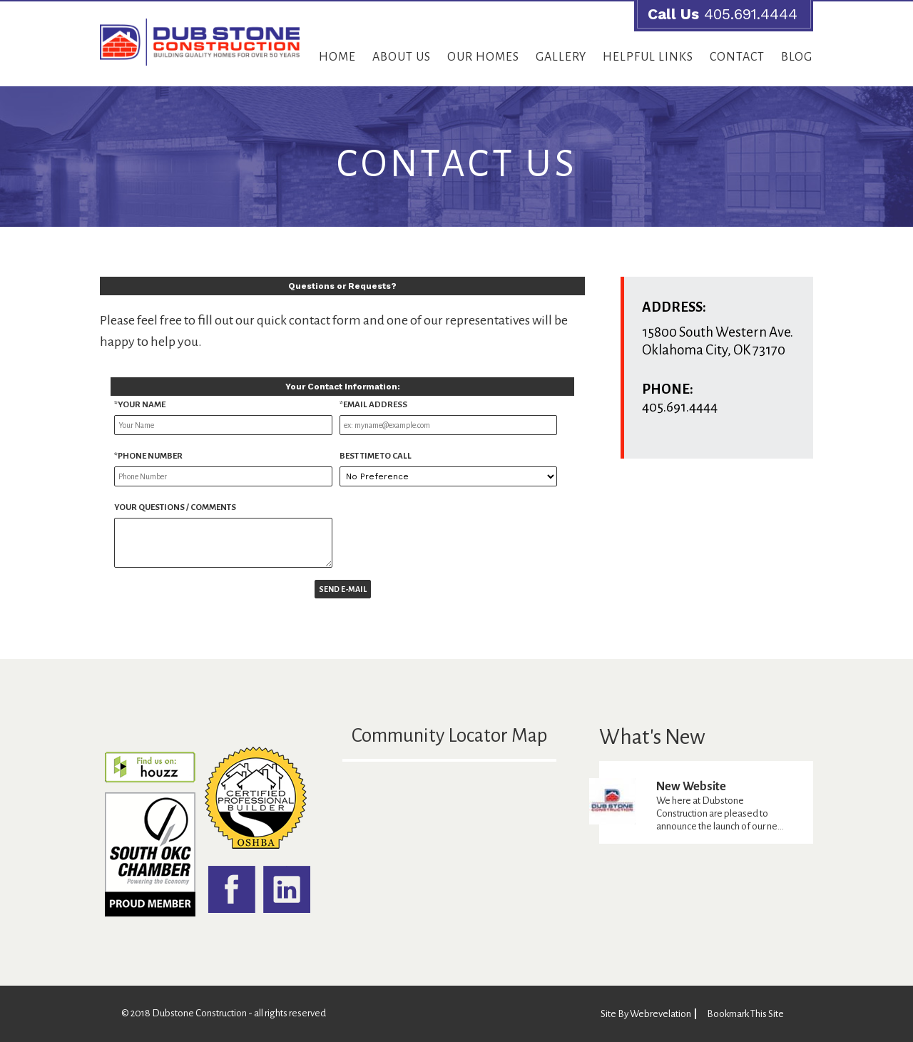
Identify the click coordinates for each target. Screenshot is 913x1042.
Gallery (561, 57)
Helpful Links (648, 57)
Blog (796, 57)
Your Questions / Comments (175, 507)
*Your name (139, 404)
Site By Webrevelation (646, 1013)
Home (337, 57)
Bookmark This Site (745, 1013)
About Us (401, 57)
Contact (737, 57)
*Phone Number (148, 456)
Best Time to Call (376, 456)
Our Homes (483, 57)
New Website (691, 786)
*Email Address (373, 404)
